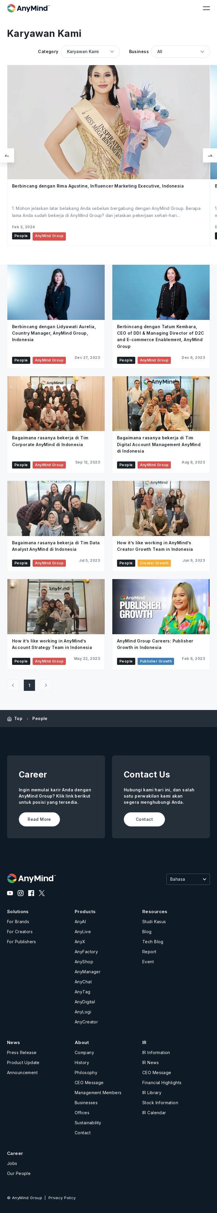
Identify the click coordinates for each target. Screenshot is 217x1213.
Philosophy (86, 1072)
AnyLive (83, 931)
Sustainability (88, 1122)
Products (85, 911)
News (13, 1042)
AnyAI (80, 921)
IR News (150, 1062)
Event (148, 961)
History (82, 1062)
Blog (147, 931)
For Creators (20, 931)
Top (18, 718)
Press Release (21, 1052)
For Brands (18, 921)
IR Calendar (154, 1112)
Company (84, 1052)
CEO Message (89, 1082)
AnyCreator (86, 1021)
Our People (19, 1173)
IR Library (151, 1092)
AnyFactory (86, 951)
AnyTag (83, 991)
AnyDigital (85, 1001)
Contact (83, 1132)
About (82, 1042)
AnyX (80, 941)
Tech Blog (152, 941)
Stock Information (160, 1102)
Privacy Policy (62, 1197)
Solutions (18, 911)
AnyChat (83, 981)
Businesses (86, 1102)
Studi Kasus (154, 921)
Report (149, 951)
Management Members (98, 1092)
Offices (82, 1112)
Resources (155, 911)
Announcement (22, 1072)
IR (144, 1042)
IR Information (156, 1052)
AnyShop (84, 961)
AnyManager (88, 971)
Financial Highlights (161, 1082)
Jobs (12, 1163)
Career (15, 1153)
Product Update (23, 1062)
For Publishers (21, 941)
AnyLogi (83, 1011)
